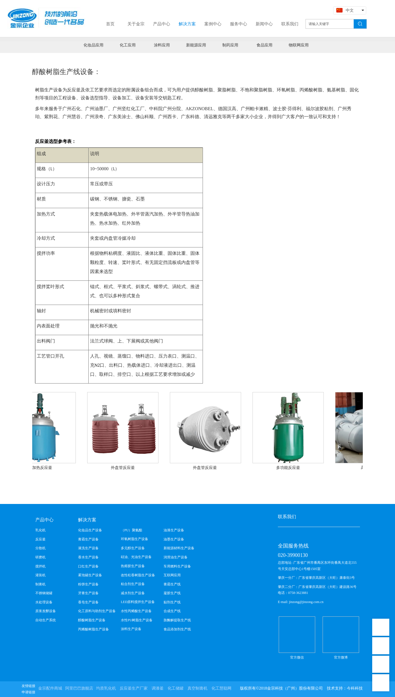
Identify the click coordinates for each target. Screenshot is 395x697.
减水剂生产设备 (133, 593)
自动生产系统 (45, 620)
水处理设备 (43, 602)
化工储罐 (176, 688)
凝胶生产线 (172, 593)
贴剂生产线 (172, 602)
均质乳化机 (106, 688)
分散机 (40, 548)
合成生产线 (172, 611)
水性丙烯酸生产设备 (136, 611)
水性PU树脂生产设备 (136, 620)
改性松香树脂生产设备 (138, 575)
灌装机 (40, 575)
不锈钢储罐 (43, 593)
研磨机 (40, 557)
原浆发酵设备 (45, 611)
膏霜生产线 (172, 584)
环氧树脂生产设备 (134, 539)
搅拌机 (40, 566)
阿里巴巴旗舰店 (79, 688)
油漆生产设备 (174, 530)
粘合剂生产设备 (133, 584)
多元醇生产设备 (133, 548)
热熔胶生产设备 (133, 566)
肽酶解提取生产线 (177, 620)
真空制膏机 (197, 688)
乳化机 (40, 530)
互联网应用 (172, 575)
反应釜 (40, 539)
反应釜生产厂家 (134, 688)
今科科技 (355, 688)
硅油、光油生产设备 (136, 557)
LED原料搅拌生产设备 (138, 602)
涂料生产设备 (131, 629)
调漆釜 (158, 688)
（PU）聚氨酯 (131, 530)
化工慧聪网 (221, 688)
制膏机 (40, 584)
